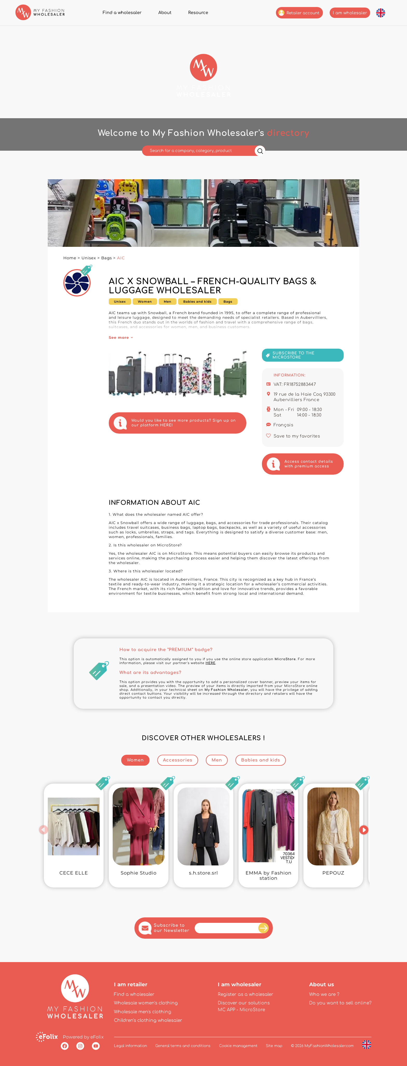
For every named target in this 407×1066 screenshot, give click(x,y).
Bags (106, 258)
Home (69, 258)
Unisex (89, 258)
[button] (43, 830)
